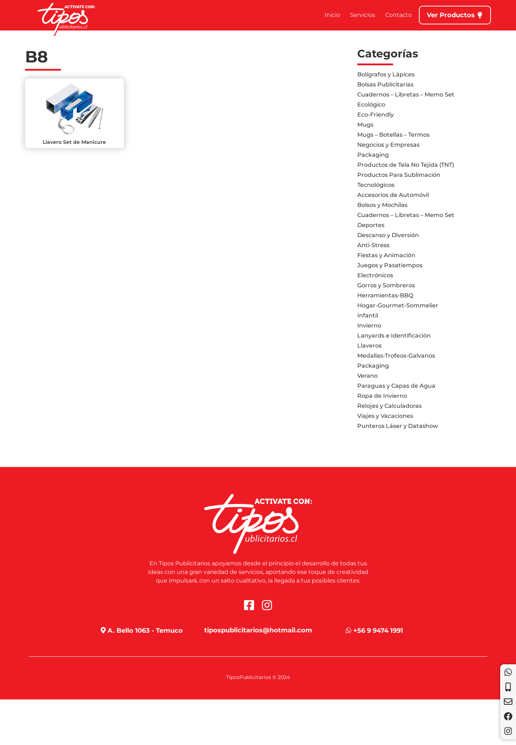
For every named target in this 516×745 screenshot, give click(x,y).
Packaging (373, 154)
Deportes (370, 225)
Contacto (398, 14)
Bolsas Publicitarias (385, 84)
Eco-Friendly (375, 114)
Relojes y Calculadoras (389, 405)
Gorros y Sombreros (386, 285)
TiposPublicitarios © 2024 (258, 677)
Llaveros (369, 345)
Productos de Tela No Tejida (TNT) (405, 164)
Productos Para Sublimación (398, 174)
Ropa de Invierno (382, 395)
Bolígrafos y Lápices (386, 74)
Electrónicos (375, 275)
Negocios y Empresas (388, 144)
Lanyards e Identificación (394, 335)
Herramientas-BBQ (385, 295)
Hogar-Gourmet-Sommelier (397, 305)
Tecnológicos (376, 184)
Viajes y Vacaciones (385, 415)
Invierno (369, 325)
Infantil (367, 315)
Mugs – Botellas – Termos (393, 134)
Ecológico (371, 104)
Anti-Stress (373, 245)
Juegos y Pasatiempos (389, 265)
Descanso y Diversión (388, 235)
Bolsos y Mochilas (382, 205)
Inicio (332, 14)
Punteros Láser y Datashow (397, 426)
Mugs (365, 124)
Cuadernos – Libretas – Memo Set (405, 94)
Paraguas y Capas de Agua (396, 385)
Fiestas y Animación (386, 255)
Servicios (362, 14)
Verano (367, 375)
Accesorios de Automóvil (393, 195)
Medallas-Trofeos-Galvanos (396, 355)
